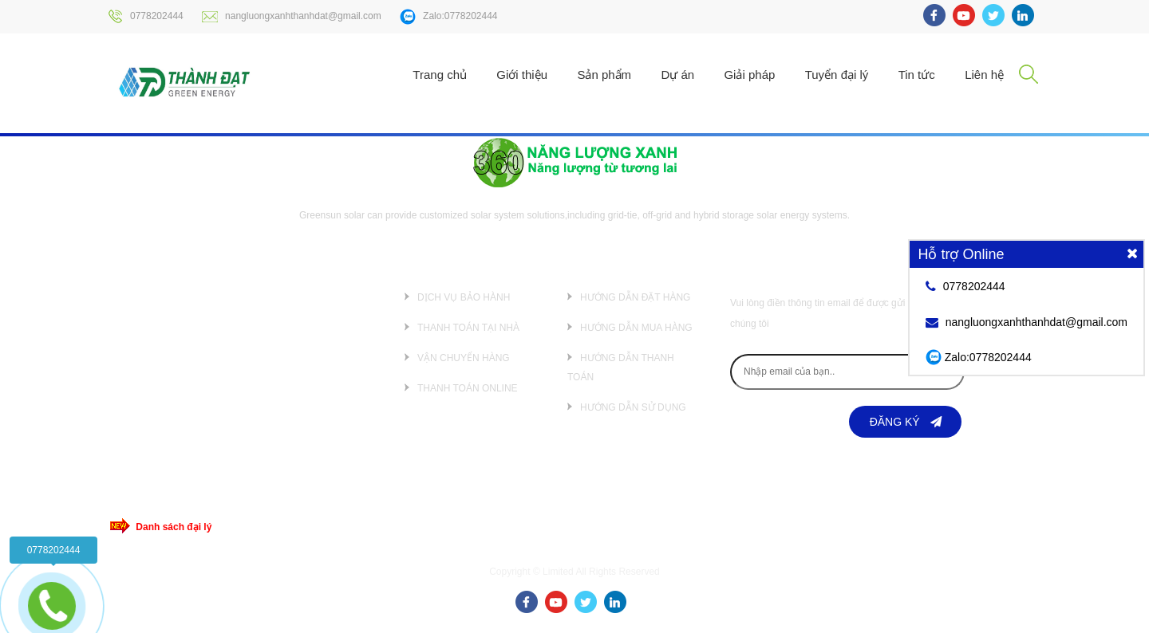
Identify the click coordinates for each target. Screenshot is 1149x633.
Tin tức (916, 74)
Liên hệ (984, 74)
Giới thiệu (521, 74)
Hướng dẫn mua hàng (636, 327)
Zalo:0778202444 (448, 17)
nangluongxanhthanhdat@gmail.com (291, 16)
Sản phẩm (604, 74)
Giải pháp (749, 74)
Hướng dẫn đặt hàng (635, 297)
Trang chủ (440, 74)
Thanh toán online (467, 388)
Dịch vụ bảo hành (463, 297)
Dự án (677, 74)
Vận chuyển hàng (463, 358)
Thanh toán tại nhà (468, 327)
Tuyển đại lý (837, 74)
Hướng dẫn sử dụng (633, 407)
